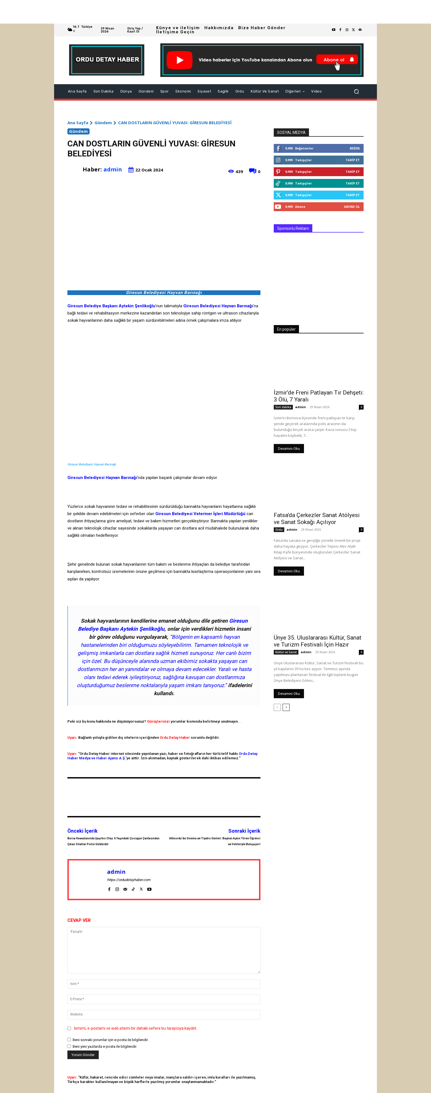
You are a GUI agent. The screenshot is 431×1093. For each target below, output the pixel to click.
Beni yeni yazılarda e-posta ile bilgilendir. (105, 1046)
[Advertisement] (166, 12)
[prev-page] (277, 707)
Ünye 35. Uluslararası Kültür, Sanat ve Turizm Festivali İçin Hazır (317, 641)
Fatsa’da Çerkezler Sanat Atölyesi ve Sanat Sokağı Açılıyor (317, 518)
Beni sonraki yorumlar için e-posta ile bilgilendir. (110, 1040)
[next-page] (286, 707)
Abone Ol (352, 206)
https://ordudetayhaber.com (128, 880)
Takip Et (353, 160)
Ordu (279, 529)
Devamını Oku (289, 448)
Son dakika (283, 407)
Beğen (355, 148)
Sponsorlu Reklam (293, 228)
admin (112, 169)
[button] (356, 91)
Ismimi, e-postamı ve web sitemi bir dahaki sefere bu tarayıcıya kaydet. (135, 1028)
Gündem (103, 122)
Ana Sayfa (77, 122)
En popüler (286, 329)
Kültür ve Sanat (286, 652)
